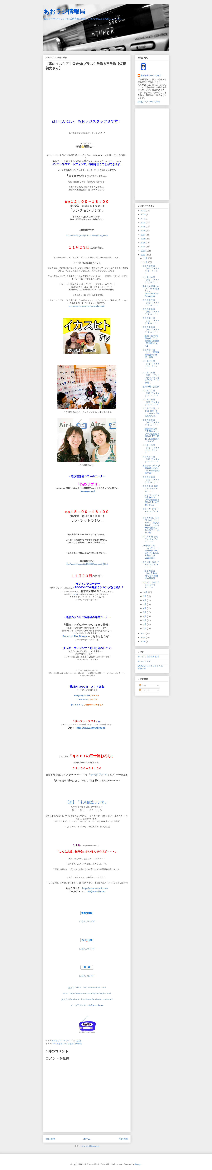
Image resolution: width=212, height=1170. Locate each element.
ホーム (86, 1138)
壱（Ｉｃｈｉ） (77, 705)
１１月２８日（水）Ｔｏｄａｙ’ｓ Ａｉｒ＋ (151, 279)
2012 (143, 255)
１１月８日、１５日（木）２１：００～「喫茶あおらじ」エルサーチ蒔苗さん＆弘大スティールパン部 (151, 525)
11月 (145, 262)
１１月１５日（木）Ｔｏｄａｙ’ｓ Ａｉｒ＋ (151, 449)
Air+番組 (78, 1043)
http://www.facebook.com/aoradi (97, 999)
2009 (143, 641)
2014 (143, 246)
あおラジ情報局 (64, 11)
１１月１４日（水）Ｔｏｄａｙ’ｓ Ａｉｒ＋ (151, 459)
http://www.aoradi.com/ (95, 888)
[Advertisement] (152, 154)
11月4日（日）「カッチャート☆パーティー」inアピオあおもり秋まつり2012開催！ (151, 551)
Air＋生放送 (68, 1043)
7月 (145, 604)
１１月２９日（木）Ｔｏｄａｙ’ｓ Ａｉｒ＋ (151, 269)
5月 (145, 612)
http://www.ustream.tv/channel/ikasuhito (87, 306)
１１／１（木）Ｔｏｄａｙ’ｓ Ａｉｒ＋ (151, 584)
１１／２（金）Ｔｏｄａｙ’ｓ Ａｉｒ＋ (151, 564)
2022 (143, 214)
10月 (145, 592)
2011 (143, 633)
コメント (144, 690)
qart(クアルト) (99, 774)
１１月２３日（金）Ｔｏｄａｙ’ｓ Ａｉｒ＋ (151, 329)
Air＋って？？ (144, 661)
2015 (143, 243)
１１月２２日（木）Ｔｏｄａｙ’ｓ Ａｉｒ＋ (151, 365)
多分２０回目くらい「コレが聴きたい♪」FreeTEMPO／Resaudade (151, 291)
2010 (143, 637)
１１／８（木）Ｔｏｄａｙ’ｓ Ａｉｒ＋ (151, 511)
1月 (145, 628)
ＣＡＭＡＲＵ (82, 699)
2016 (143, 239)
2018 (143, 230)
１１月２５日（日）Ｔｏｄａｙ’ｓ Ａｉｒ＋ (151, 311)
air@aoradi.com (96, 891)
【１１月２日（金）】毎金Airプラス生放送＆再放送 (150, 574)
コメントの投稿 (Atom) (89, 1146)
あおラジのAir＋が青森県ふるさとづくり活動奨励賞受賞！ (151, 469)
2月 (145, 624)
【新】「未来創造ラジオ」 (87, 802)
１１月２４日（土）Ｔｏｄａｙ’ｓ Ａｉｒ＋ (151, 320)
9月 (145, 596)
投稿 (142, 685)
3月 (145, 620)
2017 (143, 235)
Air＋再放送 (57, 1043)
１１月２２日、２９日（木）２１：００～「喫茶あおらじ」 (151, 412)
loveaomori (88, 491)
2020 (143, 222)
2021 (143, 218)
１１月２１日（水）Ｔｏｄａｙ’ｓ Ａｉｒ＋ (151, 393)
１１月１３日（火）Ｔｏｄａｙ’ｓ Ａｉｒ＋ (151, 479)
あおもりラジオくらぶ (151, 75)
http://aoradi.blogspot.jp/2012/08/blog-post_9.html (87, 235)
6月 (145, 608)
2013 (143, 251)
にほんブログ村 (87, 948)
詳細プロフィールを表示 (149, 101)
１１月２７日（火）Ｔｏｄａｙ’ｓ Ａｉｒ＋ (151, 302)
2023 (143, 210)
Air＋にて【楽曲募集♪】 (149, 656)
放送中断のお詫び (151, 386)
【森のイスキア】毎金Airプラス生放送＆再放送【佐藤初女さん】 (151, 341)
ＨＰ (75, 594)
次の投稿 (50, 1138)
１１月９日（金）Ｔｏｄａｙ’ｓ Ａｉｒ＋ (151, 488)
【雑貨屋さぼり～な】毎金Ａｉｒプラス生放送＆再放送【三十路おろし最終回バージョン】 (151, 435)
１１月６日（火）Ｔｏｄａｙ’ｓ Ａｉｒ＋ (151, 539)
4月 (145, 616)
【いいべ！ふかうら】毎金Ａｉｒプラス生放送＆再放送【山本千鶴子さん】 (151, 500)
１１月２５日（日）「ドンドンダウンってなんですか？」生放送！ (151, 377)
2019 (143, 226)
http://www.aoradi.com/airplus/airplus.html (90, 993)
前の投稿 (123, 1138)
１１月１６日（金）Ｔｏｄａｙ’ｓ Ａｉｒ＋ (151, 422)
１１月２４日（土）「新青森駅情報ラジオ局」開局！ (151, 353)
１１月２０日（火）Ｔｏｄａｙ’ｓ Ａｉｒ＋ (151, 402)
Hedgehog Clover (82, 695)
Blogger (138, 1164)
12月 (145, 258)
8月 (145, 600)
